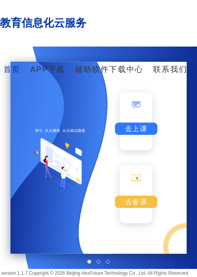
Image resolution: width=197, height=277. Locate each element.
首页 (11, 69)
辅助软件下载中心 (109, 69)
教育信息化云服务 (43, 23)
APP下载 (48, 69)
